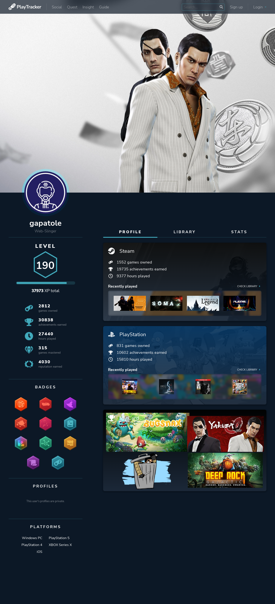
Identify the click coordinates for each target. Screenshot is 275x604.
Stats (239, 232)
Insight (88, 7)
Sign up (236, 7)
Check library (249, 286)
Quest (72, 7)
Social (57, 7)
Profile (130, 232)
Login (259, 7)
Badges (45, 387)
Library (185, 232)
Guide (104, 7)
